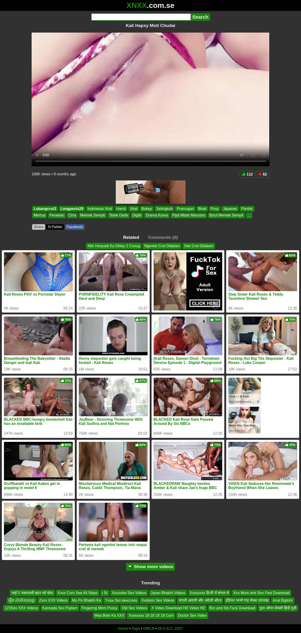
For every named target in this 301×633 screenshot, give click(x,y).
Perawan (56, 215)
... (248, 215)
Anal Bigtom (283, 600)
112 (247, 174)
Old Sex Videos (134, 608)
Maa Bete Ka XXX (109, 615)
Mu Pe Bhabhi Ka (86, 600)
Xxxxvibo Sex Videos (129, 593)
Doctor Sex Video (192, 615)
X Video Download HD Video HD (178, 608)
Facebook (75, 227)
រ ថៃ (104, 593)
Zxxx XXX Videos (53, 600)
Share (39, 227)
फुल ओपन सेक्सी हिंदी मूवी (277, 608)
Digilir (137, 215)
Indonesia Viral (99, 209)
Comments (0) (163, 237)
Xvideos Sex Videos (157, 600)
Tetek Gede (118, 215)
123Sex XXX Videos (21, 608)
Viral (133, 209)
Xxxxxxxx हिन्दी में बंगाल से (209, 593)
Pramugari (185, 209)
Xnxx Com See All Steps (77, 593)
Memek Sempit (92, 215)
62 (262, 174)
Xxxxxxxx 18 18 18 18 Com (151, 615)
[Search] (141, 17)
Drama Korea (157, 215)
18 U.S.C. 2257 (170, 628)
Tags (136, 628)
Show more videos (150, 566)
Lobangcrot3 (45, 209)
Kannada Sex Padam (59, 608)
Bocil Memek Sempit (226, 215)
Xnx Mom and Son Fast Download (261, 593)
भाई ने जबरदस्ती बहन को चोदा (32, 593)
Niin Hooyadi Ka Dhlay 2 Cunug (114, 246)
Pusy (214, 209)
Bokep (146, 209)
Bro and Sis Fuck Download (232, 608)
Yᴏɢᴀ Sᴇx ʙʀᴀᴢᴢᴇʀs (121, 600)
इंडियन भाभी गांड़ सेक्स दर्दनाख (247, 600)
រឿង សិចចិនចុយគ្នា (21, 600)
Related (131, 237)
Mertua (39, 215)
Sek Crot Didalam (198, 246)
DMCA (148, 628)
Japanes (230, 209)
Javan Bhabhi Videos (168, 593)
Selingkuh (164, 209)
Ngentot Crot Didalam (162, 246)
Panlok (246, 209)
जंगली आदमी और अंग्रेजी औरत (200, 600)
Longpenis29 (71, 209)
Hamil (121, 209)
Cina (72, 215)
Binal (202, 209)
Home (123, 628)
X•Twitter (55, 227)
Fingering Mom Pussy (100, 608)
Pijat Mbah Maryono (188, 215)
